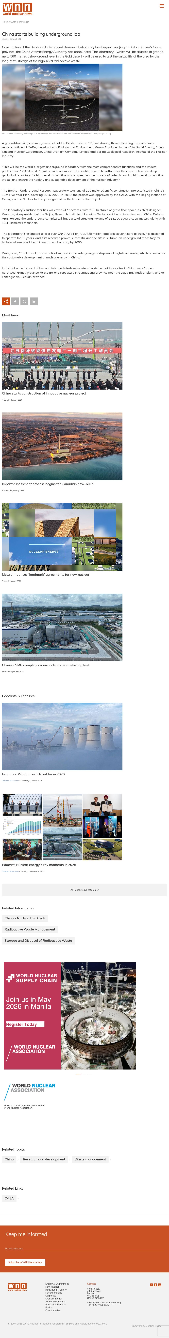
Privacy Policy (138, 1326)
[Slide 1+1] (84, 1075)
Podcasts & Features (10, 781)
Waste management (90, 1159)
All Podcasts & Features (83, 890)
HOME (5, 22)
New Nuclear (52, 1287)
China (9, 1159)
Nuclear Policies (53, 1293)
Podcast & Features (55, 1305)
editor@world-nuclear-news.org (104, 1303)
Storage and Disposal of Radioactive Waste (38, 941)
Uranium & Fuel (53, 1299)
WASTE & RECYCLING (19, 22)
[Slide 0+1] (78, 1075)
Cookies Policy (153, 1326)
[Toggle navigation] (161, 6)
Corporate (50, 1296)
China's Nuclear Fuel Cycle (25, 918)
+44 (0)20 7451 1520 (98, 1305)
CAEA (9, 1198)
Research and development (44, 1159)
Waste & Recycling (55, 1302)
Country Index (52, 1311)
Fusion (48, 1308)
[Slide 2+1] (90, 1075)
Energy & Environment (57, 1284)
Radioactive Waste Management (30, 929)
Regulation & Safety (56, 1290)
